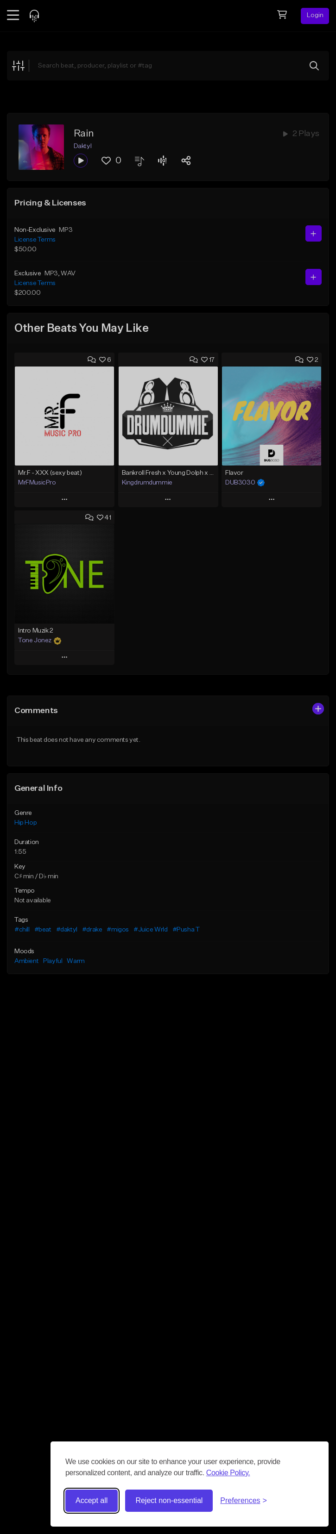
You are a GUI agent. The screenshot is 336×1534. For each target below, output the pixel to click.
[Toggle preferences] (243, 1501)
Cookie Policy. (228, 1473)
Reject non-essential (169, 1500)
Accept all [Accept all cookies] (92, 1500)
